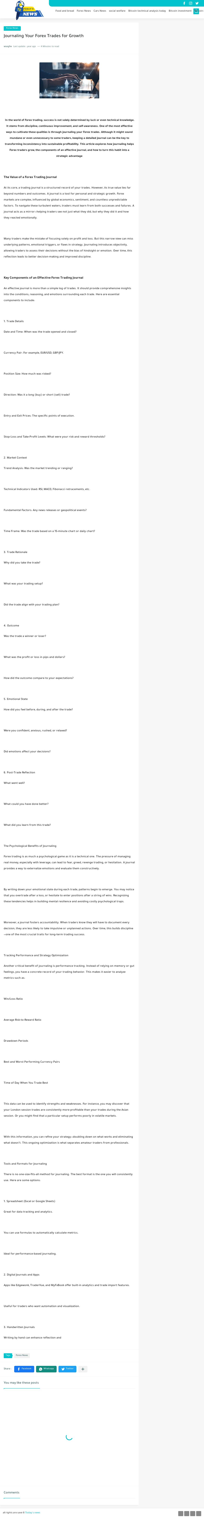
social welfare (117, 12)
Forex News (84, 12)
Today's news (32, 1513)
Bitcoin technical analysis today (147, 12)
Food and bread (64, 12)
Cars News (100, 12)
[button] (24, 1369)
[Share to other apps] (82, 1369)
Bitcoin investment (180, 12)
